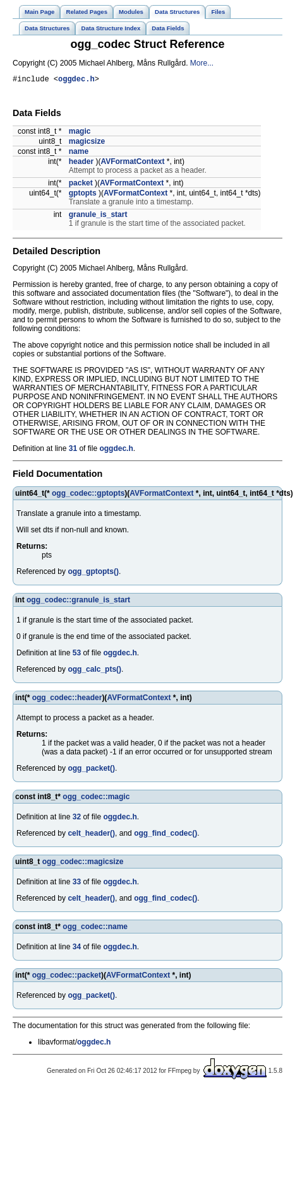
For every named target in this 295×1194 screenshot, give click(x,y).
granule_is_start (98, 216)
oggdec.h (76, 80)
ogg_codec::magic (96, 798)
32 (77, 818)
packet (81, 184)
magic (80, 133)
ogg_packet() (91, 770)
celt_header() (91, 835)
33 (77, 883)
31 (73, 450)
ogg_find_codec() (165, 835)
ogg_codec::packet (66, 977)
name (78, 153)
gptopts (83, 194)
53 (77, 654)
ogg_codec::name (95, 928)
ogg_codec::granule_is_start (78, 601)
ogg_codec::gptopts (88, 495)
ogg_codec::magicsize (83, 863)
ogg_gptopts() (93, 573)
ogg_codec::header (67, 699)
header (81, 163)
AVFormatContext (132, 163)
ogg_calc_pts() (94, 671)
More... (202, 63)
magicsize (87, 143)
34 (77, 948)
